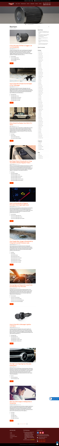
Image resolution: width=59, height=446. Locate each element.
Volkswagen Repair (13, 94)
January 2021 (40, 136)
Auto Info (12, 375)
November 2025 (40, 57)
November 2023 (40, 90)
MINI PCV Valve (13, 135)
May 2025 (39, 65)
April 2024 (39, 83)
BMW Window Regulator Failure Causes (16, 176)
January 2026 (40, 54)
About (11, 433)
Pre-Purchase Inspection (13, 436)
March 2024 (40, 84)
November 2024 (40, 73)
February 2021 (40, 135)
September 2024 (40, 76)
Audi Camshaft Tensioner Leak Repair (16, 260)
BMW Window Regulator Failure (15, 174)
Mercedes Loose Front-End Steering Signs (17, 301)
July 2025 (39, 62)
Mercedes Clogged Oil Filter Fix (15, 59)
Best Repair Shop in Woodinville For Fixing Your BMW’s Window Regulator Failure (21, 161)
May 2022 (39, 114)
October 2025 (40, 58)
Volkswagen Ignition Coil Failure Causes (16, 339)
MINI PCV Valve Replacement (15, 136)
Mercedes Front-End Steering (15, 297)
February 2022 (40, 118)
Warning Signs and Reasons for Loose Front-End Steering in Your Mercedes (21, 285)
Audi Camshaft (13, 253)
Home (11, 432)
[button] (57, 444)
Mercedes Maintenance (14, 377)
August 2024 (40, 77)
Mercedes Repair (13, 56)
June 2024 (39, 80)
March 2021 (40, 133)
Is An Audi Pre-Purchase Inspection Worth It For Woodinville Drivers (43, 44)
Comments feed (40, 156)
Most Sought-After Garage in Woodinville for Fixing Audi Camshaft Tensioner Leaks (21, 242)
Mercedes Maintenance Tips (15, 378)
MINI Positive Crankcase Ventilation (16, 138)
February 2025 (40, 69)
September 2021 (40, 125)
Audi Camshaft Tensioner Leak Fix (15, 259)
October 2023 (40, 91)
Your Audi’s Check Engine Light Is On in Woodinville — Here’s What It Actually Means (43, 32)
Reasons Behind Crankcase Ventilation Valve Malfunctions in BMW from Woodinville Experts (43, 35)
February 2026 (40, 53)
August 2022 (40, 110)
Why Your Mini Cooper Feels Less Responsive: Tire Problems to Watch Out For (43, 41)
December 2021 (40, 121)
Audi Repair (12, 252)
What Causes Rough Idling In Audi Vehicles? (43, 38)
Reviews (11, 437)
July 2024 (39, 79)
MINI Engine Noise (13, 415)
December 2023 (40, 88)
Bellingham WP (37, 444)
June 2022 (39, 113)
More (11, 63)
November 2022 (40, 106)
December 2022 (40, 105)
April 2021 (39, 132)
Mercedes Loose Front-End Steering (16, 298)
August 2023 (40, 94)
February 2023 (40, 102)
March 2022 (40, 117)
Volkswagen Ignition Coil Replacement (16, 340)
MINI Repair (12, 412)
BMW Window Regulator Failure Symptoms (17, 180)
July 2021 (39, 128)
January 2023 (40, 103)
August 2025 (40, 61)
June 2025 (39, 64)
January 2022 (40, 120)
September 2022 (40, 109)
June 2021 (39, 129)
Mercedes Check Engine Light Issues (16, 215)
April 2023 (39, 99)
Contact (40, 3)
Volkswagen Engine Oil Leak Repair (15, 98)
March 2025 (40, 68)
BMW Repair (40, 145)
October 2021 (40, 124)
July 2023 (39, 95)
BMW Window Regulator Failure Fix (16, 177)
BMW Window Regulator (14, 173)
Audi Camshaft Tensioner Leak (15, 256)
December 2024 (40, 72)
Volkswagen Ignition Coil (14, 336)
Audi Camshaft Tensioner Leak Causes (16, 257)
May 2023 (39, 98)
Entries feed (40, 155)
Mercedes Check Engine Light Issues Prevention (17, 218)
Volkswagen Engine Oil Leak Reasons (16, 97)
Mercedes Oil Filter (13, 60)
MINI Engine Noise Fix (14, 416)
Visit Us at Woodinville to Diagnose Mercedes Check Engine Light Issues (19, 204)
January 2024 (40, 87)
